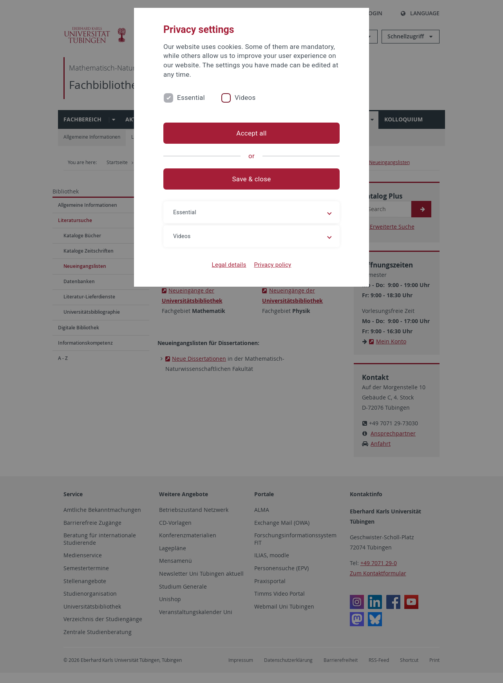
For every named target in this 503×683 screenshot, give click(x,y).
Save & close (251, 179)
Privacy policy (272, 264)
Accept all (251, 133)
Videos (245, 97)
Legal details (229, 264)
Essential (191, 97)
